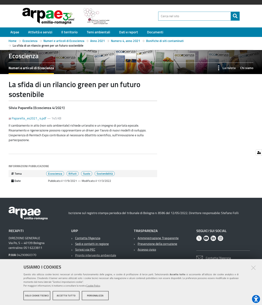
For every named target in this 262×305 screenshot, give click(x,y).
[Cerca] (242, 16)
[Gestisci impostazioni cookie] (259, 152)
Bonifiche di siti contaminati (165, 41)
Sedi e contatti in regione (92, 243)
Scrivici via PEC (85, 249)
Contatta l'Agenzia (87, 238)
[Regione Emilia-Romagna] (135, 16)
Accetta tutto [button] (66, 295)
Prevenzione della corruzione (157, 243)
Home (12, 41)
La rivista (229, 67)
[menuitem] (15, 32)
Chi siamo (246, 67)
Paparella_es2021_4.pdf (28, 118)
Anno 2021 (97, 41)
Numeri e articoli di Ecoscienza (63, 41)
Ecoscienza (30, 41)
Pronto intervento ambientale (95, 255)
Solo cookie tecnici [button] (37, 295)
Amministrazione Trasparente (158, 238)
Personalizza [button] (95, 295)
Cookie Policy (93, 286)
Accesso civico (147, 249)
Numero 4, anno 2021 (125, 41)
